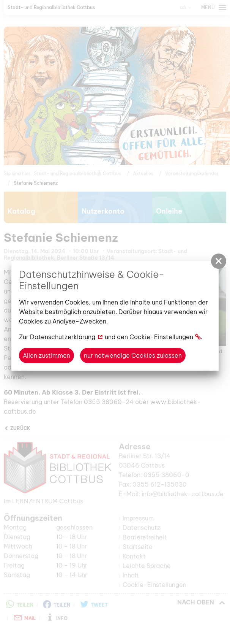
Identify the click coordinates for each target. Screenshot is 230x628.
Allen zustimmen (46, 355)
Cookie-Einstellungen (161, 337)
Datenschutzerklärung (62, 337)
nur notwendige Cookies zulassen (133, 355)
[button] (218, 261)
